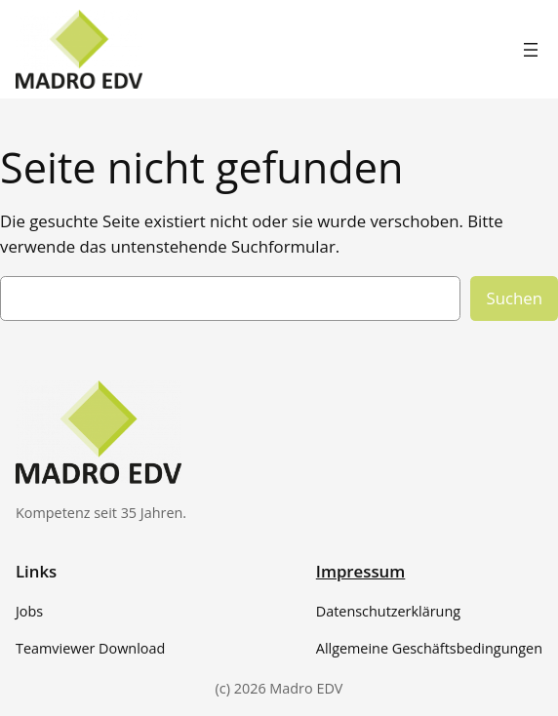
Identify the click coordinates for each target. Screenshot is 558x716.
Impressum (361, 571)
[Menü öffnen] (530, 49)
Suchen (514, 298)
